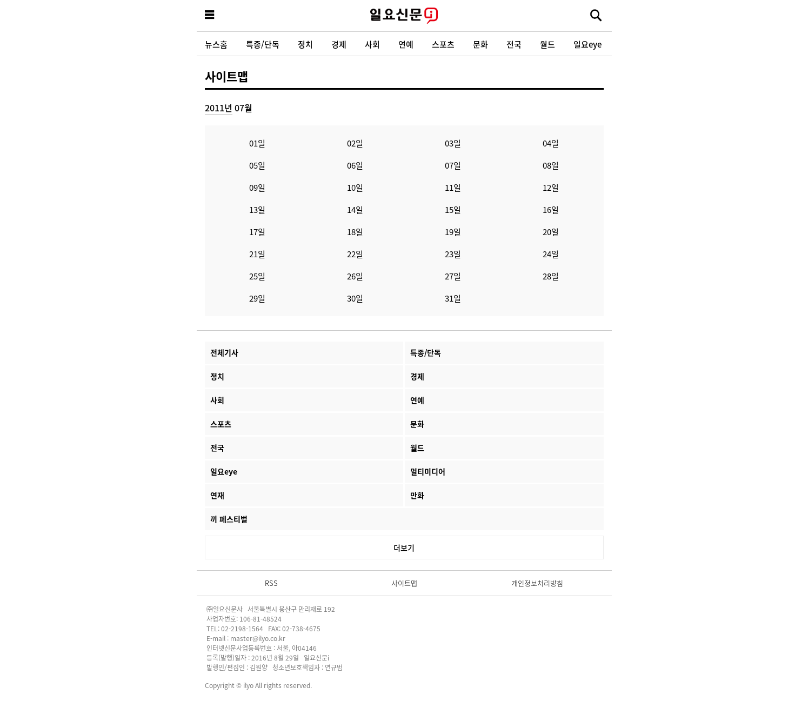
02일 (355, 143)
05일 (257, 165)
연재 (217, 495)
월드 (547, 44)
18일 (355, 231)
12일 (551, 187)
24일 (551, 253)
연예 (405, 44)
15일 (453, 209)
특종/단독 (262, 44)
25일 (257, 276)
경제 (338, 44)
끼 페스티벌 (229, 518)
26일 (355, 276)
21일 (257, 253)
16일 (551, 209)
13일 (257, 209)
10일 (355, 187)
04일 (551, 143)
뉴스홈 (216, 44)
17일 (257, 231)
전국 (514, 44)
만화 (417, 495)
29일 (257, 298)
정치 (305, 44)
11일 (453, 187)
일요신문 (404, 16)
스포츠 (443, 44)
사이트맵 (226, 75)
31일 (453, 298)
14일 (355, 209)
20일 (551, 231)
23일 (453, 253)
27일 (453, 276)
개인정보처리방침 (537, 583)
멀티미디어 (427, 471)
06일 (355, 165)
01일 (257, 143)
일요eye (587, 44)
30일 (355, 298)
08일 (551, 165)
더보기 (404, 547)
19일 (453, 231)
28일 (551, 276)
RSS (271, 583)
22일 (355, 253)
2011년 (218, 107)
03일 (453, 143)
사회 (372, 44)
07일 (453, 165)
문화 (480, 44)
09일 (257, 187)
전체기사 (224, 352)
